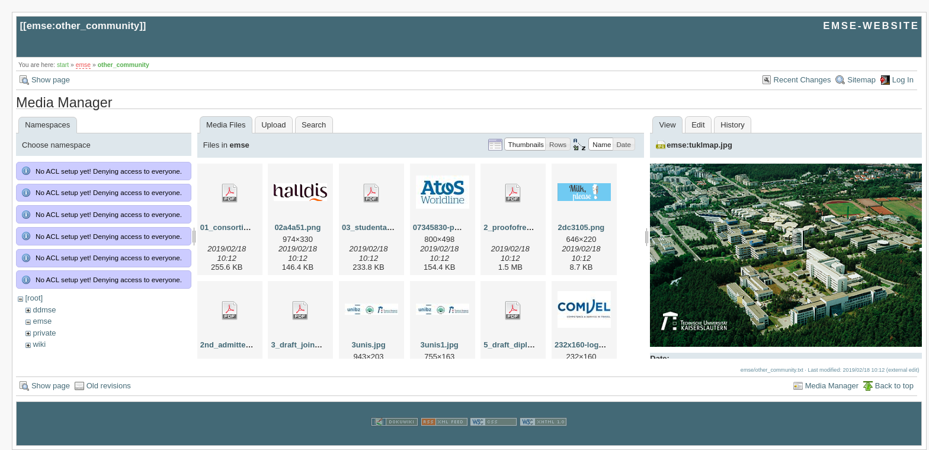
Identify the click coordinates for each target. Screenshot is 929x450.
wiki (39, 344)
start (63, 65)
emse (83, 65)
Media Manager (831, 385)
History (732, 124)
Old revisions (109, 385)
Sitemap (861, 79)
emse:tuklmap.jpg (699, 145)
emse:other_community (83, 25)
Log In (903, 79)
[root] (34, 297)
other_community (123, 65)
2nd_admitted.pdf (232, 344)
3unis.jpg (369, 344)
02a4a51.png (297, 227)
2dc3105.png (581, 227)
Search (314, 124)
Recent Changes (802, 79)
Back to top (894, 385)
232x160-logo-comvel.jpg (600, 344)
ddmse (44, 309)
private (44, 332)
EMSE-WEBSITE (871, 25)
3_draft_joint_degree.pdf (316, 344)
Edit (697, 124)
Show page (50, 79)
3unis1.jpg (440, 344)
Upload (273, 124)
